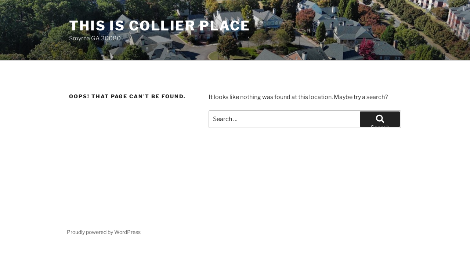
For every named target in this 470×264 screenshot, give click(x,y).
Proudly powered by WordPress (104, 232)
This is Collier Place (159, 26)
